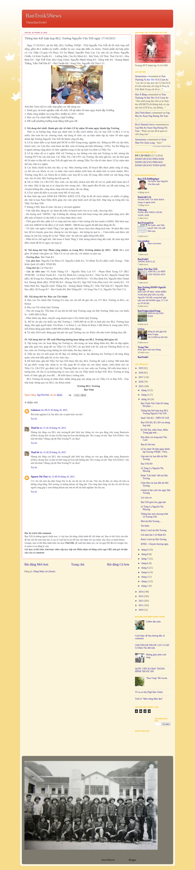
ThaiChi (35, 428)
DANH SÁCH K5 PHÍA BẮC (149, 162)
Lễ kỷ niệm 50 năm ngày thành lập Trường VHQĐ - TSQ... (155, 450)
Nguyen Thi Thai (39, 476)
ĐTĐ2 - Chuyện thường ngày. (155, 544)
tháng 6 (145, 563)
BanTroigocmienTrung (149, 311)
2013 (141, 596)
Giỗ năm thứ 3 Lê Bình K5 (153, 535)
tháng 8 (145, 554)
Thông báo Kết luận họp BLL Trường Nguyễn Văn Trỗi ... (155, 412)
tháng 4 (145, 572)
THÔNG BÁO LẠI (146, 261)
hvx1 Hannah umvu (144, 124)
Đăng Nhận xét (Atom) (44, 571)
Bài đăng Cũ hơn (118, 564)
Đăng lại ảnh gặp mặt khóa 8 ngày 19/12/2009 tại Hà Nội (157, 334)
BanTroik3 (143, 259)
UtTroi (141, 329)
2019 (141, 368)
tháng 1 (145, 586)
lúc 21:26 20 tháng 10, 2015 (53, 428)
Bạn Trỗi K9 (146, 463)
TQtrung (142, 210)
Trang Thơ (143, 347)
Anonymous (140, 76)
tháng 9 (145, 549)
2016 (141, 381)
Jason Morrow (108, 860)
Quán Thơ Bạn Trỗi (147, 269)
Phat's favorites (154, 243)
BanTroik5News (43, 16)
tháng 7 (145, 558)
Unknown (35, 410)
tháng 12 (145, 390)
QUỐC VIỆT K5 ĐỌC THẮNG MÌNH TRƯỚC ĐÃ (150, 670)
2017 (141, 377)
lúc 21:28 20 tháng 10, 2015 (53, 452)
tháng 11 (145, 394)
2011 (141, 605)
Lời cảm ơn (146, 497)
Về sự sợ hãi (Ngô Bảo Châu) (149, 692)
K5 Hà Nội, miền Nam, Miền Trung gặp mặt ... (154, 431)
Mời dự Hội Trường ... (151, 521)
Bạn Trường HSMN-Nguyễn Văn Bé (152, 288)
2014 (141, 591)
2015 (141, 386)
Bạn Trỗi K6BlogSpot (148, 179)
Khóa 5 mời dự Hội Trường (153, 530)
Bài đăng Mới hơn (36, 564)
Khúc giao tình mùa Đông (149, 349)
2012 (141, 600)
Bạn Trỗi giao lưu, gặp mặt (153, 502)
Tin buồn (145, 525)
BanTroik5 (143, 357)
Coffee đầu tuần (153, 621)
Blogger (132, 860)
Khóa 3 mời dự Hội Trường (153, 539)
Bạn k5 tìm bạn (148, 444)
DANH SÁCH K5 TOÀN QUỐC (150, 165)
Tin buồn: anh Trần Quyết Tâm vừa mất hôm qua (156, 228)
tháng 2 (145, 581)
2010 (141, 610)
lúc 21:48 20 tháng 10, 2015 (61, 476)
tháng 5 (145, 568)
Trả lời (34, 418)
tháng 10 (145, 399)
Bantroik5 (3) (144, 197)
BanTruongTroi (145, 223)
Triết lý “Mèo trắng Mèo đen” (149, 699)
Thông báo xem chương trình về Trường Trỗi (154, 515)
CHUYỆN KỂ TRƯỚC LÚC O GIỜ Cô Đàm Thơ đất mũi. (152, 646)
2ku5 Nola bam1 (143, 112)
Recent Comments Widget (164, 146)
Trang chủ (77, 564)
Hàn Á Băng (141, 94)
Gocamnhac (144, 241)
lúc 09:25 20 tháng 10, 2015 (54, 410)
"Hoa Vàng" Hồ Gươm (156, 678)
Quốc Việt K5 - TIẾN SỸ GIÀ (155, 418)
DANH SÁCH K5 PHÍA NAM (149, 159)
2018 (141, 372)
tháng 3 (145, 577)
